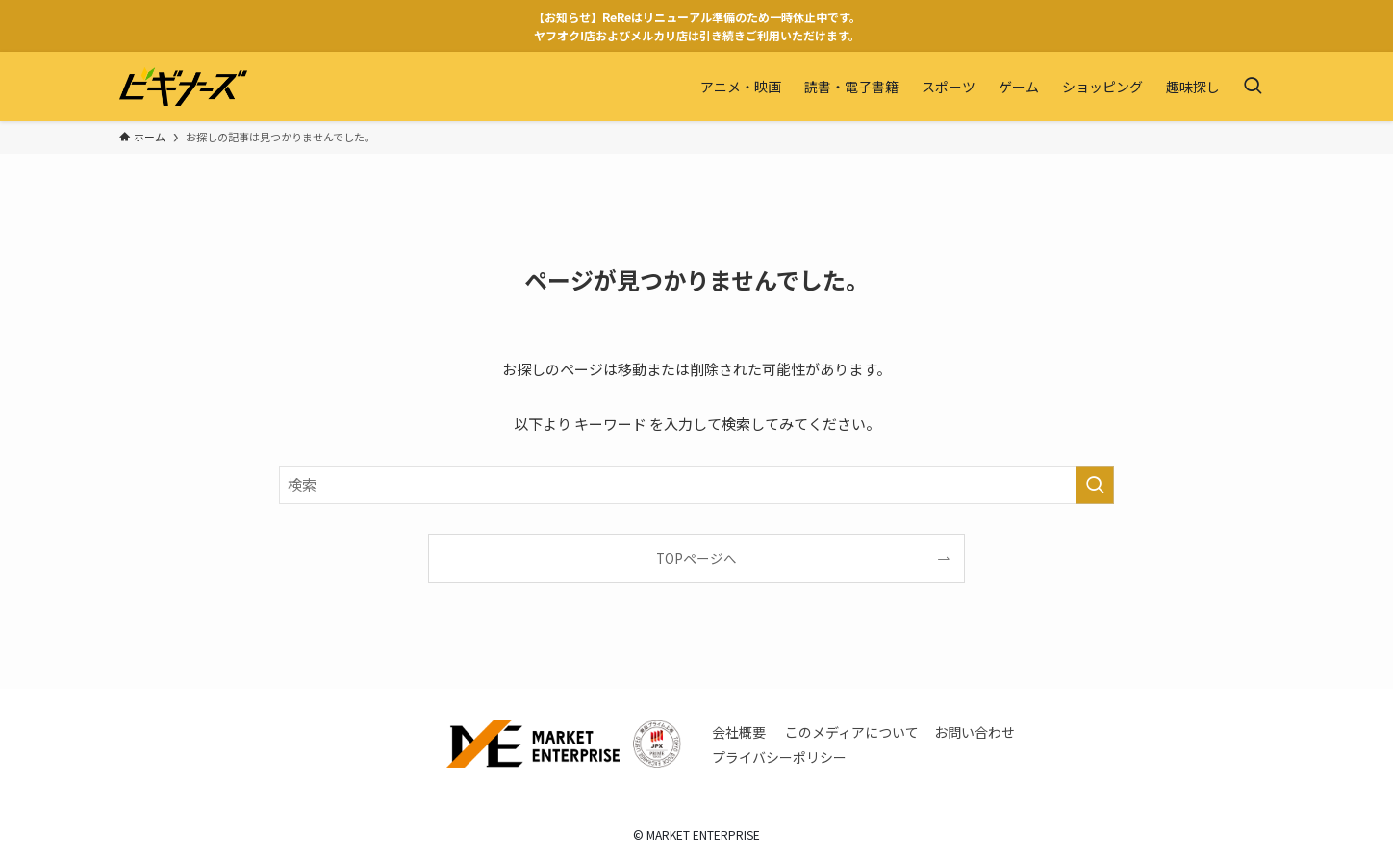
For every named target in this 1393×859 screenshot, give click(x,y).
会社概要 (739, 732)
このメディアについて (852, 732)
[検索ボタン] (1252, 86)
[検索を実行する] (1095, 485)
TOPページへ (696, 558)
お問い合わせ (974, 732)
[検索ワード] (696, 485)
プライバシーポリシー (779, 757)
